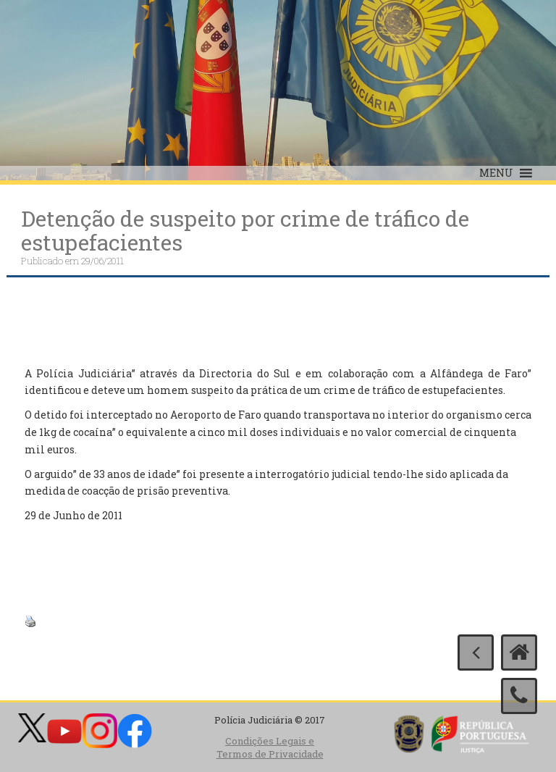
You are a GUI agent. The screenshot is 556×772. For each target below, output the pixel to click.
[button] (496, 173)
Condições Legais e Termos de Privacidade (270, 747)
